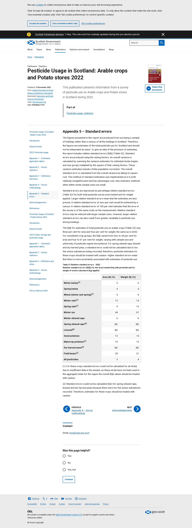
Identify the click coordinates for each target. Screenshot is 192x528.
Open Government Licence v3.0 (69, 515)
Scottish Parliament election (49, 34)
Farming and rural (39, 102)
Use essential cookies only (64, 23)
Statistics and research (79, 49)
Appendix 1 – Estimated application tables (39, 159)
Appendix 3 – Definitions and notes (40, 177)
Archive (43, 504)
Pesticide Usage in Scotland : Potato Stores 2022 (41, 215)
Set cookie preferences (93, 23)
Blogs (111, 49)
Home (29, 57)
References (34, 208)
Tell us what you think (38, 290)
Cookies (62, 504)
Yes (69, 455)
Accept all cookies (38, 23)
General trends (35, 146)
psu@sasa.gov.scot (79, 432)
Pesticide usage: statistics (80, 113)
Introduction (34, 141)
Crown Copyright (74, 504)
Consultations (99, 49)
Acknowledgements (37, 202)
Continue (69, 479)
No (69, 462)
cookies (40, 4)
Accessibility (32, 504)
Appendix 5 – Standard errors (39, 195)
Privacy (106, 504)
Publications (60, 49)
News (48, 49)
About (29, 49)
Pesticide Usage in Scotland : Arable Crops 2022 (41, 133)
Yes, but (72, 469)
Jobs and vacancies (92, 504)
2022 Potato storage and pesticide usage (40, 236)
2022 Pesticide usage (38, 152)
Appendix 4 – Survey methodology (38, 186)
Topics (39, 49)
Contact (52, 504)
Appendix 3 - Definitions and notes (41, 262)
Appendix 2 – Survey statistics (38, 168)
